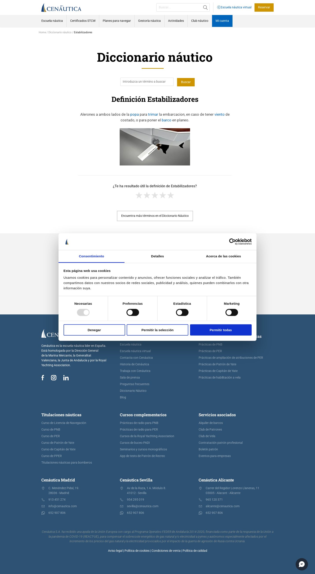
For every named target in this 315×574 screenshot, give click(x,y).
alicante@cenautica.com (223, 506)
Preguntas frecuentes (134, 384)
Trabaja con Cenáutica (135, 370)
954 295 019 (135, 499)
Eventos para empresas (215, 455)
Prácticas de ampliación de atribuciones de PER (231, 357)
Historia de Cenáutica (134, 364)
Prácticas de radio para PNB (139, 422)
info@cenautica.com (62, 506)
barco (166, 119)
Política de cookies (137, 550)
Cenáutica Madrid (58, 479)
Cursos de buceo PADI (135, 442)
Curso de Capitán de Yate (58, 449)
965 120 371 (214, 499)
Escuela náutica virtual (234, 7)
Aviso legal (115, 550)
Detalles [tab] (157, 256)
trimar (153, 114)
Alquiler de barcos (211, 422)
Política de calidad (195, 550)
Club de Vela (207, 436)
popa (134, 114)
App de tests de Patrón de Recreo (142, 455)
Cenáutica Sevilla (136, 479)
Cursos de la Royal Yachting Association (147, 436)
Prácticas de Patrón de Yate (217, 364)
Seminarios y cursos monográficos (143, 449)
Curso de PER (50, 436)
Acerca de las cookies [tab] (223, 256)
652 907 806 (57, 512)
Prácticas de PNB (210, 344)
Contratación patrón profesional (221, 442)
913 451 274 (57, 499)
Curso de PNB (50, 429)
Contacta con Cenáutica (136, 357)
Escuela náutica (130, 344)
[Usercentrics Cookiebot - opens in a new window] (232, 241)
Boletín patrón (208, 449)
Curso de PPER (51, 455)
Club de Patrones (210, 429)
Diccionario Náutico (133, 390)
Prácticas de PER (210, 351)
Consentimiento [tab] (91, 256)
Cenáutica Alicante (216, 479)
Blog (123, 397)
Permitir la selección (157, 330)
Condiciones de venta (166, 550)
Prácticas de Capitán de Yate (218, 370)
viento (219, 114)
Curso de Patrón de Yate (57, 442)
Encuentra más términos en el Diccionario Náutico (155, 215)
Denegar (94, 330)
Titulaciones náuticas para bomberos (66, 462)
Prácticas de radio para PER (139, 429)
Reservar (264, 7)
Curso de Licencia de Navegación (63, 422)
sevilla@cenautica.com (142, 506)
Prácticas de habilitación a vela (220, 377)
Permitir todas (221, 330)
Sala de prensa (130, 377)
